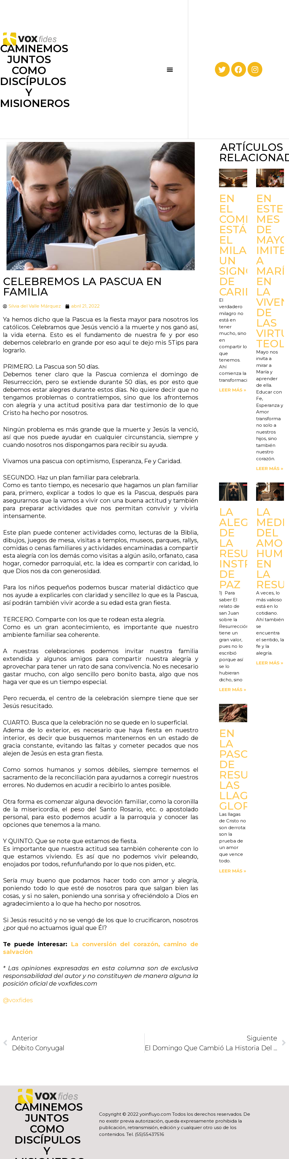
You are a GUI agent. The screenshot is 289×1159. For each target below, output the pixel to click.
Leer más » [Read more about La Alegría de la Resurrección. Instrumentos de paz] (232, 689)
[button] (170, 69)
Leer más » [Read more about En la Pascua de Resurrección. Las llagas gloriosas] (232, 871)
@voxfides (18, 1000)
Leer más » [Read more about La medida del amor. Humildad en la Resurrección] (269, 663)
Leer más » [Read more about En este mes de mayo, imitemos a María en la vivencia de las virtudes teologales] (269, 468)
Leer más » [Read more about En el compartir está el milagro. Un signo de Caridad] (232, 390)
